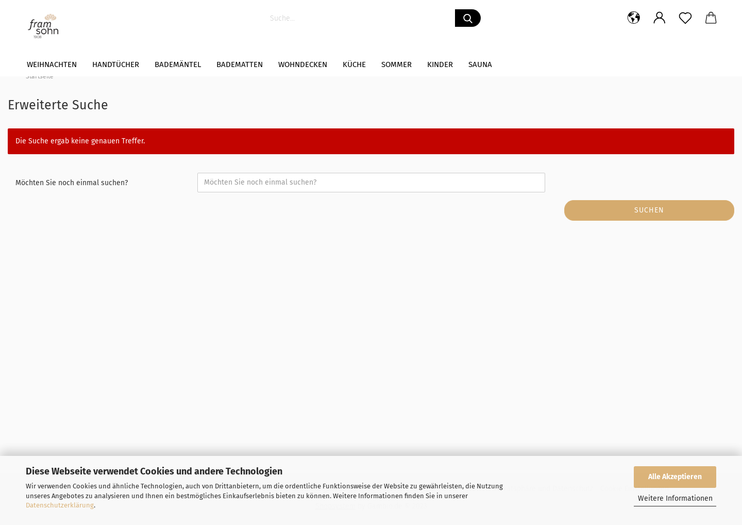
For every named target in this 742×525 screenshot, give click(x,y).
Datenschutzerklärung (60, 505)
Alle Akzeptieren (675, 476)
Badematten (239, 64)
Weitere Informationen (675, 498)
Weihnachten (52, 64)
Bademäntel (178, 64)
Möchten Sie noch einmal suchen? (71, 182)
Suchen (649, 210)
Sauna (480, 64)
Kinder (440, 64)
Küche (354, 64)
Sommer (396, 64)
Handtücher (115, 64)
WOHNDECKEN (302, 64)
